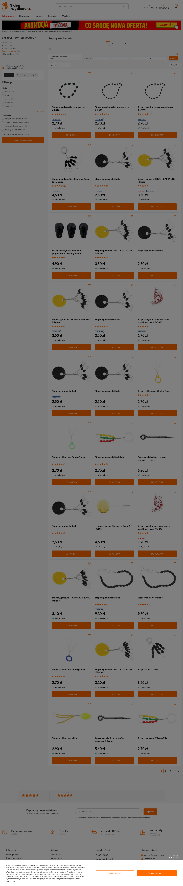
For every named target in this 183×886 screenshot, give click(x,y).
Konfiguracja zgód (115, 873)
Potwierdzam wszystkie (157, 873)
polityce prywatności (74, 870)
